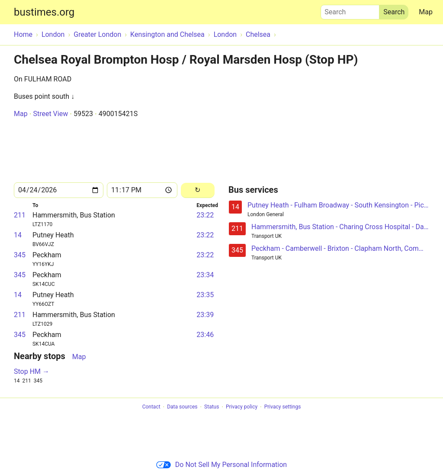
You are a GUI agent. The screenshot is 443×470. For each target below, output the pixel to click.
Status (211, 407)
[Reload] (198, 190)
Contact (151, 407)
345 (20, 255)
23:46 (205, 335)
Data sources (182, 407)
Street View (50, 114)
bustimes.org (44, 12)
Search (350, 10)
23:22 (205, 215)
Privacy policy (241, 407)
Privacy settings (282, 407)
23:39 (205, 315)
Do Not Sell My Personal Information (221, 464)
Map (426, 12)
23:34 (205, 275)
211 (20, 215)
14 (18, 235)
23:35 (205, 295)
